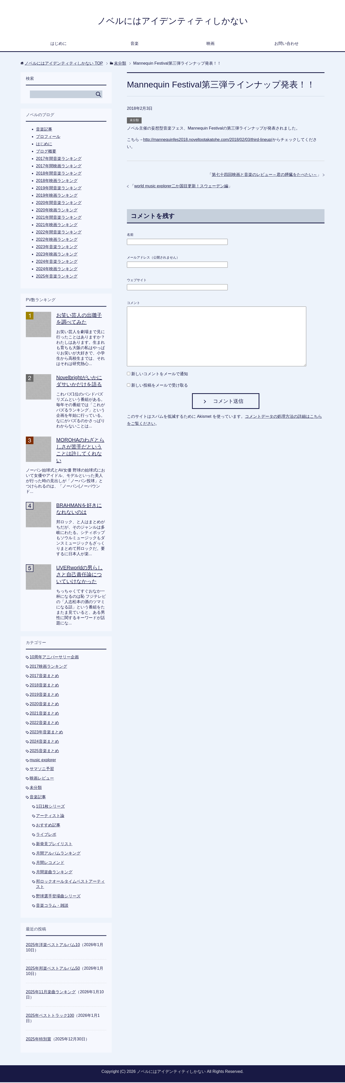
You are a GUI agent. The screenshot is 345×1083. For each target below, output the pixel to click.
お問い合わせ (286, 44)
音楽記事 (44, 130)
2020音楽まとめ (44, 704)
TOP (64, 64)
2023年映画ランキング (57, 255)
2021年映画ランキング (57, 225)
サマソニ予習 (42, 769)
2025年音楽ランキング (57, 277)
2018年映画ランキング (57, 181)
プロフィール (48, 137)
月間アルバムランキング (58, 854)
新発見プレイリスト (54, 844)
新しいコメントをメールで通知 (159, 374)
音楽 (134, 44)
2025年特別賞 (38, 1040)
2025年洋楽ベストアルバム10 (53, 945)
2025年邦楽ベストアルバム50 (53, 969)
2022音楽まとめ (44, 723)
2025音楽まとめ (44, 751)
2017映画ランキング (48, 667)
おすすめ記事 (48, 826)
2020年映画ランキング (57, 211)
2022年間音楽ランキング (59, 233)
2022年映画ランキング (57, 240)
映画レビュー (42, 779)
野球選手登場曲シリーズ (58, 897)
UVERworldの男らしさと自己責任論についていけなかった (79, 575)
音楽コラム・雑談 (52, 906)
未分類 (134, 121)
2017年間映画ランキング (59, 167)
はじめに (58, 44)
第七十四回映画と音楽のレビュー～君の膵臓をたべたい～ (264, 175)
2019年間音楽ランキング (59, 189)
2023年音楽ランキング (57, 247)
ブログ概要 (46, 152)
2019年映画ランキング (57, 196)
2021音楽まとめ (44, 714)
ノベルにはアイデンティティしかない (172, 21)
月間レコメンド (50, 863)
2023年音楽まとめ (46, 733)
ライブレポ (46, 835)
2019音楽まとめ (44, 695)
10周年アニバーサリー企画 (54, 658)
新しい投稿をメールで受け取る (159, 386)
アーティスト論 (50, 816)
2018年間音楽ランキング (59, 174)
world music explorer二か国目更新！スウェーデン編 (181, 187)
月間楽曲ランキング (54, 873)
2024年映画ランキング (57, 269)
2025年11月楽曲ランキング (51, 992)
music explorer (43, 761)
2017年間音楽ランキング (59, 159)
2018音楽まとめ (44, 686)
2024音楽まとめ (44, 742)
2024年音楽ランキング (57, 262)
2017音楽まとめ (44, 676)
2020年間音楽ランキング (59, 203)
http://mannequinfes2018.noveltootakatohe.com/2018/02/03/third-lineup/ (207, 140)
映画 (210, 44)
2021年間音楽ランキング (59, 218)
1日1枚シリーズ (50, 807)
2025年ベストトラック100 (50, 1016)
